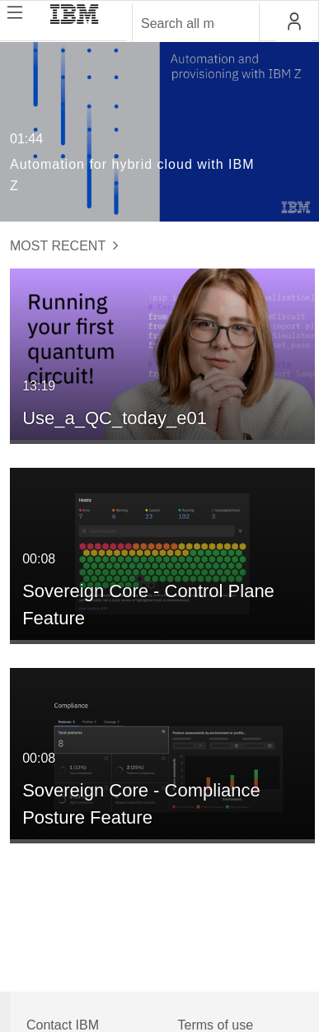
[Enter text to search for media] (178, 23)
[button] (294, 21)
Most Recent (64, 246)
